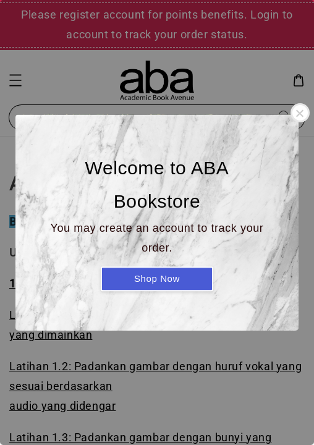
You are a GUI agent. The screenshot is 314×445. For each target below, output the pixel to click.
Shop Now (157, 278)
